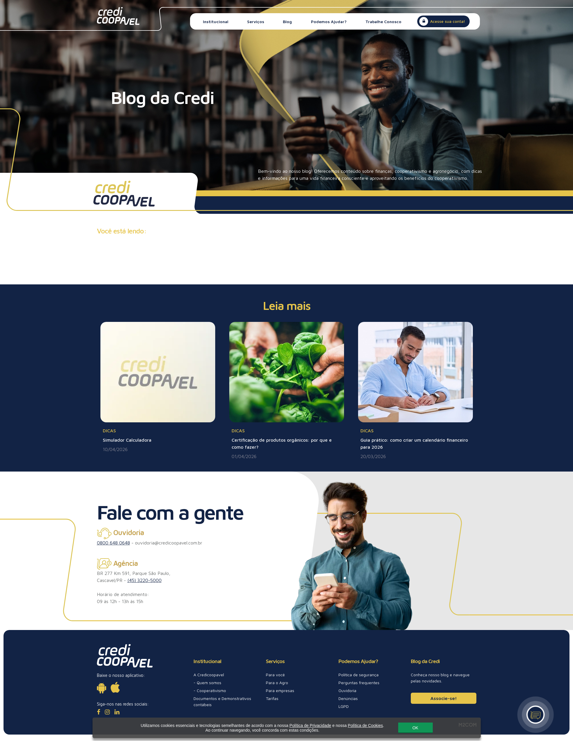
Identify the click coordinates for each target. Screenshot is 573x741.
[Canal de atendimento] (535, 714)
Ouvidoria (347, 690)
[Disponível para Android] (101, 687)
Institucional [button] (215, 21)
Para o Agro (277, 682)
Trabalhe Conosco (383, 21)
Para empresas (280, 690)
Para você (275, 674)
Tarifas (272, 698)
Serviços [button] (255, 21)
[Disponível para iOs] (115, 687)
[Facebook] (98, 711)
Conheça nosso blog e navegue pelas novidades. (440, 677)
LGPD (343, 706)
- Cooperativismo (210, 690)
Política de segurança (358, 674)
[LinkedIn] (116, 711)
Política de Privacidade (310, 724)
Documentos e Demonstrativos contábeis (222, 701)
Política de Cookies (365, 724)
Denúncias (348, 698)
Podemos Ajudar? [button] (329, 21)
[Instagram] (107, 711)
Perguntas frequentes (358, 682)
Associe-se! (443, 698)
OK (415, 726)
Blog (287, 21)
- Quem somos (207, 682)
